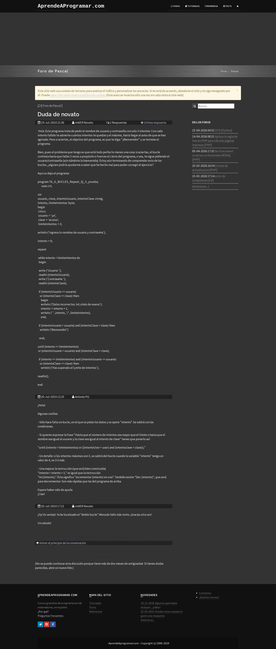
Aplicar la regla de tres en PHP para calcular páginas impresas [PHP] (214, 141)
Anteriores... (148, 620)
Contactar (205, 593)
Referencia (211, 6)
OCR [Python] (223, 130)
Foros (175, 6)
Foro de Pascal (52, 106)
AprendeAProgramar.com (71, 6)
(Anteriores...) (200, 186)
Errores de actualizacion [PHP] (210, 168)
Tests (227, 6)
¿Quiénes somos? (209, 597)
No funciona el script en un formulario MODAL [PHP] (212, 155)
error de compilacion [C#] (208, 178)
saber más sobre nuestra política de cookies (78, 95)
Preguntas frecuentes (50, 615)
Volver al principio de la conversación (62, 543)
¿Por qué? (43, 611)
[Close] (237, 90)
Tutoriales (192, 6)
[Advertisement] (138, 39)
